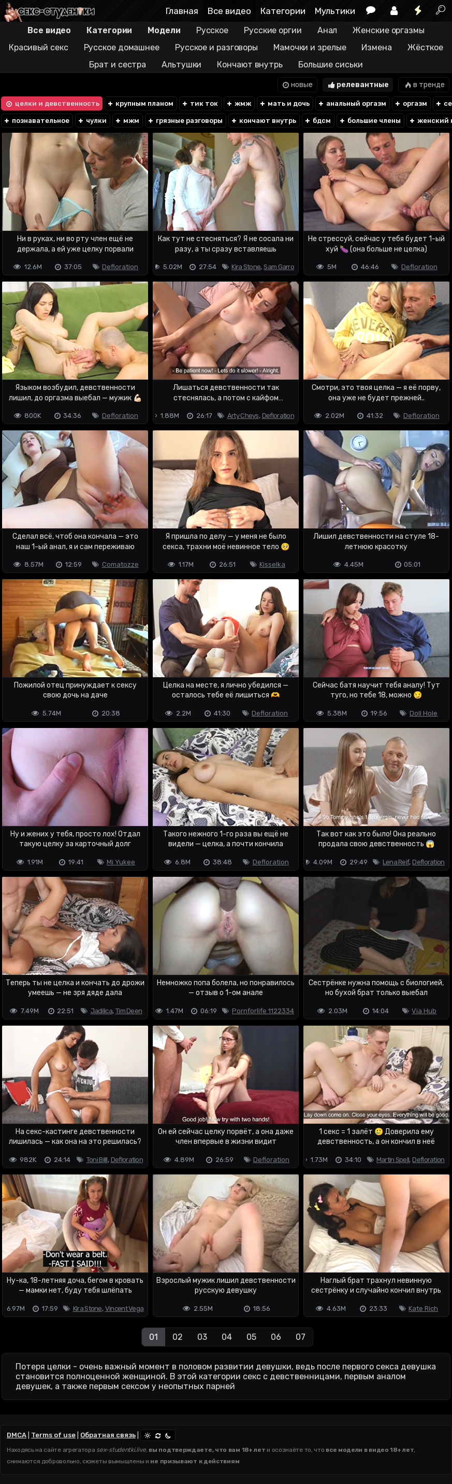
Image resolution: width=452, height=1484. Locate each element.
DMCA (16, 1435)
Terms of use (53, 1435)
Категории (282, 11)
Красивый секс (38, 47)
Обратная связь (108, 1435)
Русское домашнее (121, 47)
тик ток (199, 103)
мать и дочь (284, 103)
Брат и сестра (117, 64)
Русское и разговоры (216, 47)
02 (177, 1337)
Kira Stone (245, 267)
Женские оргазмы (389, 30)
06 (276, 1337)
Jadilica (101, 1011)
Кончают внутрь (250, 64)
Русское (212, 30)
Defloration (120, 267)
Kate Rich (423, 1308)
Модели (164, 30)
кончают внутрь (263, 120)
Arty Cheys (243, 415)
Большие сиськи (330, 64)
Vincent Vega (124, 1308)
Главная (182, 11)
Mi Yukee (121, 862)
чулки (92, 120)
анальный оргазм (351, 103)
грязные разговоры (185, 120)
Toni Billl (97, 1160)
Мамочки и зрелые (309, 47)
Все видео (229, 11)
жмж (238, 103)
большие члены (370, 120)
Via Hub (424, 1011)
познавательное (36, 120)
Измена (376, 47)
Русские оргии (273, 30)
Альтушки (181, 64)
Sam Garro (279, 267)
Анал (327, 30)
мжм (126, 120)
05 (251, 1337)
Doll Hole (424, 713)
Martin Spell (393, 1160)
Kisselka (272, 564)
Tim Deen (128, 1011)
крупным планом (140, 103)
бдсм (317, 120)
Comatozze (120, 564)
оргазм (410, 103)
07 (300, 1337)
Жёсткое (425, 47)
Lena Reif (396, 862)
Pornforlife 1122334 (263, 1011)
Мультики (335, 11)
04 (227, 1337)
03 (202, 1337)
